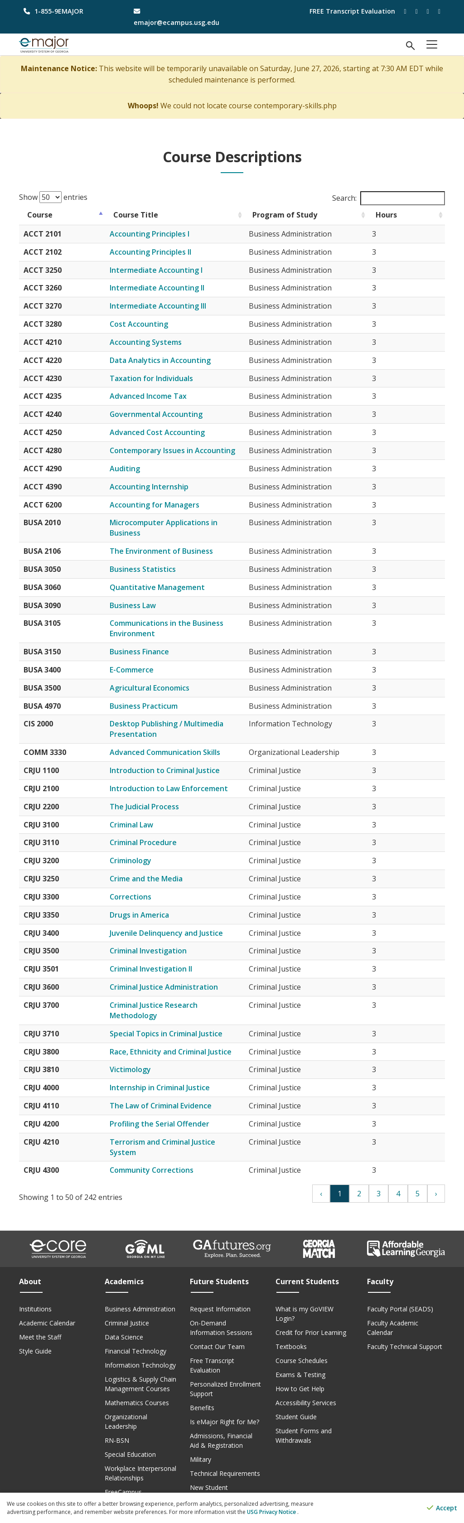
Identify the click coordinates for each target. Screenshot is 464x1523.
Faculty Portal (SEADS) (400, 1278)
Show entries (53, 197)
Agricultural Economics (161, 677)
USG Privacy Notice (272, 1512)
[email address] (177, 17)
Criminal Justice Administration (175, 976)
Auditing (136, 469)
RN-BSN (117, 1409)
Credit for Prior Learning (311, 1301)
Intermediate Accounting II (168, 288)
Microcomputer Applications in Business (191, 522)
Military (200, 1428)
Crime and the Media (157, 868)
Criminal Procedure (154, 832)
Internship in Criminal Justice (171, 1067)
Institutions (35, 1278)
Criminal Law (142, 814)
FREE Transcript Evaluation (352, 11)
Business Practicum (155, 696)
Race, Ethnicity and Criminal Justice (182, 1031)
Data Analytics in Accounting (171, 360)
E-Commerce (143, 659)
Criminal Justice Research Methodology (189, 995)
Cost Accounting (150, 324)
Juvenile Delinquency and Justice (177, 923)
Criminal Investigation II (162, 958)
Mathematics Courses (137, 1372)
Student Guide (296, 1386)
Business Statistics (154, 559)
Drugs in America (150, 904)
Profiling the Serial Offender (171, 1103)
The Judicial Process (155, 796)
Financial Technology (135, 1320)
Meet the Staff (40, 1306)
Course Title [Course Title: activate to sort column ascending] (147, 215)
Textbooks (291, 1315)
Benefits (202, 1377)
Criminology (142, 850)
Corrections (142, 886)
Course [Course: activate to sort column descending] (40, 215)
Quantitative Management (168, 577)
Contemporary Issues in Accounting (183, 450)
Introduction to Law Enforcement (180, 778)
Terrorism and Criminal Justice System (188, 1121)
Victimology (141, 1049)
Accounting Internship (160, 487)
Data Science (124, 1306)
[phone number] (67, 11)
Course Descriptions (134, 1475)
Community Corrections (163, 1139)
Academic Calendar (47, 1292)
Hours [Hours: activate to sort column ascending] (425, 215)
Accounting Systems (157, 342)
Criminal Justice (127, 1292)
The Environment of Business (172, 541)
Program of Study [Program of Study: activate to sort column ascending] (317, 215)
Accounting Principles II (162, 252)
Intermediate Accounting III (169, 306)
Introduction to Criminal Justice (176, 760)
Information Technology (140, 1334)
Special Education (130, 1423)
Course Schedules (302, 1329)
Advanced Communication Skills (176, 742)
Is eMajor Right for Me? (224, 1391)
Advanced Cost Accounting (168, 432)
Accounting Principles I (161, 234)
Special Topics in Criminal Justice (177, 1013)
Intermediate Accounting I (167, 270)
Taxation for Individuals (162, 378)
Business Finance (150, 641)
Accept (442, 1508)
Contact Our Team (217, 1315)
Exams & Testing (300, 1343)
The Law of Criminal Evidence (172, 1085)
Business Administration (140, 1278)
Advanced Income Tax (159, 396)
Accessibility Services (306, 1372)
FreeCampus (123, 1461)
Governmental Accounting (167, 414)
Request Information (220, 1278)
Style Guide (35, 1320)
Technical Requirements (225, 1442)
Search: (388, 198)
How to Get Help (300, 1358)
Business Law (144, 595)
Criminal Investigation (159, 941)
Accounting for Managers (166, 505)
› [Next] (436, 1163)
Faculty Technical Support (404, 1315)
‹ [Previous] (321, 1163)
